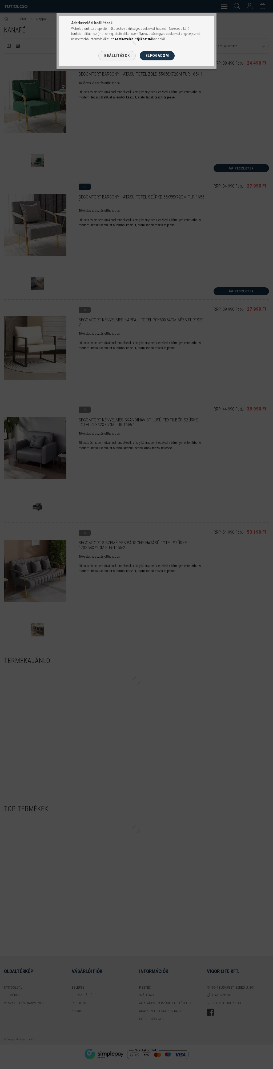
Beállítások (117, 55)
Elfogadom (157, 55)
